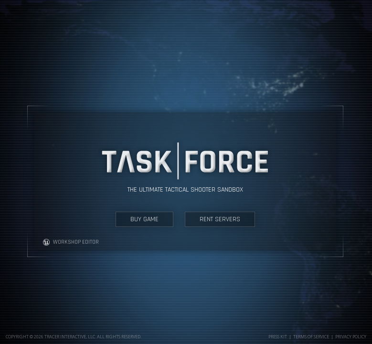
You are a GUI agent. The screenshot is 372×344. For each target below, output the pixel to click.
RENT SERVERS (220, 219)
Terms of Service (311, 336)
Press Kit (277, 336)
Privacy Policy (350, 336)
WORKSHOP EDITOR (71, 242)
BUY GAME (144, 219)
